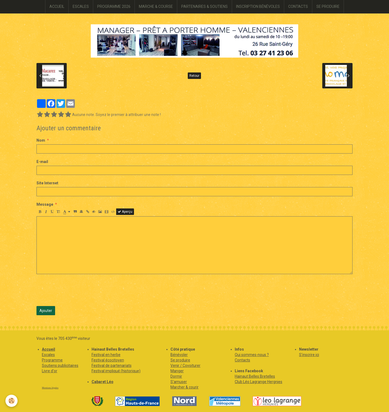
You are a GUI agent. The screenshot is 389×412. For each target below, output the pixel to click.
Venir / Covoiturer (185, 365)
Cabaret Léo (102, 382)
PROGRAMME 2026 (113, 6)
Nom (40, 140)
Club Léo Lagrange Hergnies (258, 382)
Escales (48, 355)
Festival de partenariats (112, 365)
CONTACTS (298, 6)
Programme (52, 360)
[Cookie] (11, 401)
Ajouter (45, 310)
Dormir (176, 376)
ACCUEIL (56, 6)
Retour (194, 76)
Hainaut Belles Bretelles (255, 376)
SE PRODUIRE (328, 6)
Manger (177, 371)
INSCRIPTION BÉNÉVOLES (258, 6)
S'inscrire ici (309, 355)
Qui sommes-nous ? (252, 355)
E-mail (42, 162)
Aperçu (125, 212)
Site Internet (47, 183)
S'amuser (178, 382)
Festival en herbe (106, 355)
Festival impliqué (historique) (116, 371)
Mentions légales (50, 387)
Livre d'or (49, 371)
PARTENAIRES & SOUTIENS (204, 6)
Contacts (242, 360)
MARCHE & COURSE (156, 6)
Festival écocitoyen (108, 360)
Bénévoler (179, 355)
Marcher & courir (184, 387)
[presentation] (77, 290)
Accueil (48, 349)
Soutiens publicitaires (60, 365)
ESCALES (81, 6)
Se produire (180, 360)
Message (44, 204)
